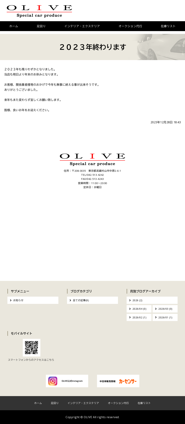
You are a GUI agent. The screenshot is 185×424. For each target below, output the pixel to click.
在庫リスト (144, 403)
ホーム (13, 26)
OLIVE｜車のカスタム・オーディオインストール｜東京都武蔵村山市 (39, 10)
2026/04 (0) (139, 308)
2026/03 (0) (165, 308)
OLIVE (88, 417)
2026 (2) (137, 300)
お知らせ (18, 300)
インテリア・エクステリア (82, 26)
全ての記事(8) (81, 300)
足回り (41, 26)
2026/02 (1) (139, 317)
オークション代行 (130, 26)
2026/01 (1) (165, 317)
